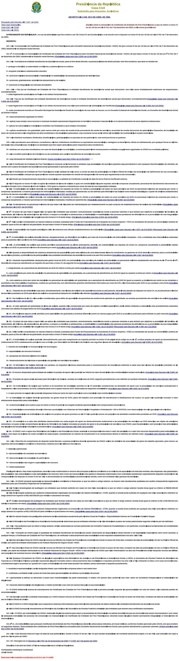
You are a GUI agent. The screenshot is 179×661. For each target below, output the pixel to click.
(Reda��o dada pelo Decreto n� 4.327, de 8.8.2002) (53, 194)
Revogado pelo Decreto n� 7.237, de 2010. (20, 22)
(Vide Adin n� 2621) (10, 30)
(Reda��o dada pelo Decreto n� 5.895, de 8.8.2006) (110, 200)
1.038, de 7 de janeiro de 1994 (84, 641)
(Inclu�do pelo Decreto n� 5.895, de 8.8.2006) (141, 342)
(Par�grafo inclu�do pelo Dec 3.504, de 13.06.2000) (95, 217)
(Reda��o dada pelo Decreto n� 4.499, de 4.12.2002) (139, 106)
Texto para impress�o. (11, 25)
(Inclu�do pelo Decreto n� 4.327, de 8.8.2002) (57, 240)
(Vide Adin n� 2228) (10, 27)
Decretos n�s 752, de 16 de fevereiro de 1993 (48, 641)
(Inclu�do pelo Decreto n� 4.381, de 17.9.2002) (92, 327)
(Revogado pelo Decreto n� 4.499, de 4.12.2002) (135, 327)
